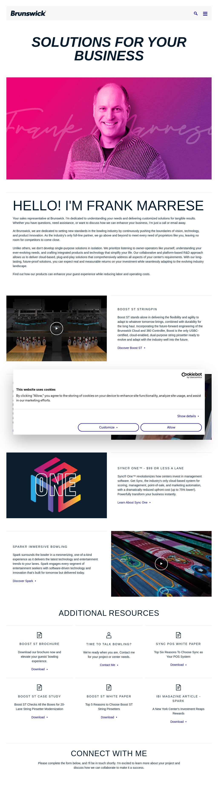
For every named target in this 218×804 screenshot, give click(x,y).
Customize (107, 427)
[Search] (195, 13)
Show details (186, 416)
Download (40, 669)
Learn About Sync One (134, 502)
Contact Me (109, 665)
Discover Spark (24, 581)
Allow (171, 427)
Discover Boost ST (131, 348)
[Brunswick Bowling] (28, 13)
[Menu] (205, 13)
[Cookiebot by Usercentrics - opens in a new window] (183, 375)
